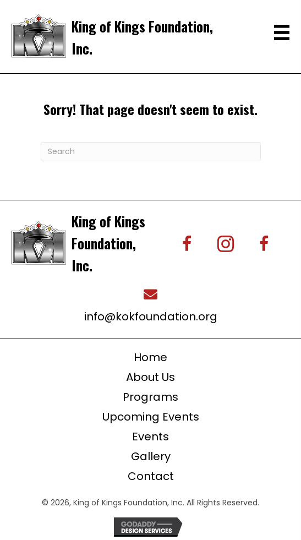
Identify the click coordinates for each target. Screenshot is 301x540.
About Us (150, 377)
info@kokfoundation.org (150, 316)
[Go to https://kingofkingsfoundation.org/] (120, 36)
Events (150, 436)
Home (150, 357)
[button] (187, 243)
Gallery (151, 456)
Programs (150, 397)
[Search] (151, 151)
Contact (151, 476)
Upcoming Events (150, 417)
